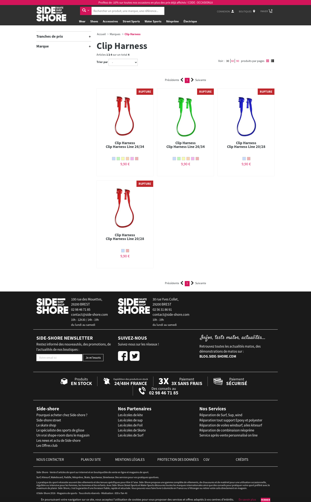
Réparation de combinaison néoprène (226, 430)
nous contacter (50, 459)
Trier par (102, 62)
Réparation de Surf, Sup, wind (220, 415)
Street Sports (131, 21)
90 (237, 61)
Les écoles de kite (130, 415)
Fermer (265, 499)
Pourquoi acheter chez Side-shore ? (61, 415)
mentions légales (130, 459)
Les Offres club (46, 445)
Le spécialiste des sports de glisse (60, 430)
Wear (82, 21)
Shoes (94, 21)
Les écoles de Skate (132, 430)
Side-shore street (48, 420)
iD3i (117, 493)
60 (232, 61)
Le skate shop (46, 425)
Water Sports (153, 21)
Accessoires (110, 21)
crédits (242, 459)
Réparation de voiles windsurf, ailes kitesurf (230, 425)
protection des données (178, 459)
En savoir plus (247, 499)
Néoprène (172, 21)
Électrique (190, 21)
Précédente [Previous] (174, 80)
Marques (115, 34)
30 (227, 61)
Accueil (101, 34)
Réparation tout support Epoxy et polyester (230, 420)
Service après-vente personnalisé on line (228, 435)
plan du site (91, 459)
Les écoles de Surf (130, 435)
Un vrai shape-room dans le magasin (62, 435)
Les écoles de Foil (130, 425)
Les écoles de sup (130, 420)
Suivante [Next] (198, 80)
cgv (206, 459)
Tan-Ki (124, 493)
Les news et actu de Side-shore (58, 440)
